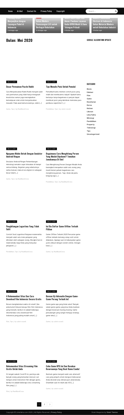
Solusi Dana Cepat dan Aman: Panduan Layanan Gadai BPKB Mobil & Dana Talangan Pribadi (76, 23)
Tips (12, 109)
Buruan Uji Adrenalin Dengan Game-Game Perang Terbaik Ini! (62, 298)
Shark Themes (112, 412)
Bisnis (89, 89)
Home (10, 11)
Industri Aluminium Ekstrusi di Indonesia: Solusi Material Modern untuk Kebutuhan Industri (104, 23)
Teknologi (91, 128)
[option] (19, 25)
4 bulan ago (69, 30)
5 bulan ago (97, 30)
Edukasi (90, 92)
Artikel (20, 11)
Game (8, 109)
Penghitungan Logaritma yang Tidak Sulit (22, 228)
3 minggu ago (13, 30)
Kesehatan (91, 102)
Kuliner (90, 109)
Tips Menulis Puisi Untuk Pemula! (61, 86)
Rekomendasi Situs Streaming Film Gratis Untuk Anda (22, 368)
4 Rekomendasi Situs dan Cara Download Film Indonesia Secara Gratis (23, 298)
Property (91, 125)
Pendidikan (50, 109)
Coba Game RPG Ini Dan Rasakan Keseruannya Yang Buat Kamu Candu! (63, 368)
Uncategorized (93, 134)
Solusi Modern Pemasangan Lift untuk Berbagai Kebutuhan (46, 24)
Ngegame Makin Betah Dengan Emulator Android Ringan (24, 155)
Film (7, 322)
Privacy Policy (46, 11)
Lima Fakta (91, 115)
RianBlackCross (23, 109)
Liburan (90, 112)
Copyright (61, 11)
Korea (89, 105)
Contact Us (31, 11)
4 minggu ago (41, 30)
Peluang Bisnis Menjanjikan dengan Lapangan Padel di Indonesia (17, 23)
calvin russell (66, 109)
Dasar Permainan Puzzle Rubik (20, 86)
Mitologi (90, 118)
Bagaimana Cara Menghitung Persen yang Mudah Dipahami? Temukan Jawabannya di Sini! (62, 156)
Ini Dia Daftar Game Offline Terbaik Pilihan (62, 228)
